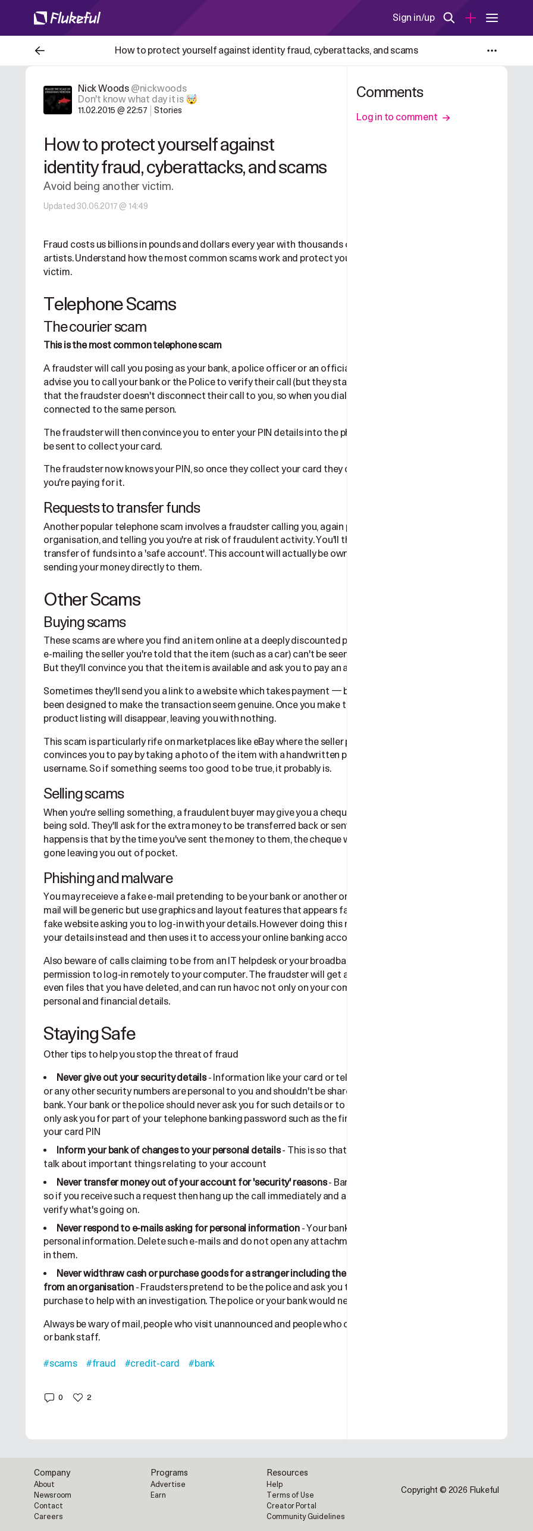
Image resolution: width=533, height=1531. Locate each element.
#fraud (101, 1364)
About (44, 1484)
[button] (53, 1398)
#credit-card (152, 1364)
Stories (168, 110)
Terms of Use (290, 1495)
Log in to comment (403, 117)
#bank (202, 1364)
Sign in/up (414, 18)
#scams (60, 1364)
